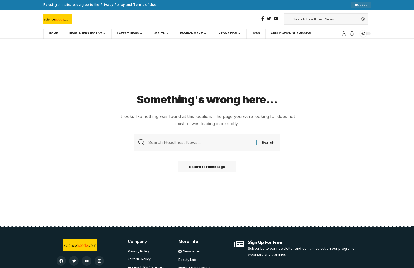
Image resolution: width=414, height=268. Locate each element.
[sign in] (344, 33)
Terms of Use (144, 5)
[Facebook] (262, 18)
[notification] (352, 34)
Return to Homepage (207, 167)
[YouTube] (276, 18)
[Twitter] (268, 18)
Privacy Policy (112, 5)
